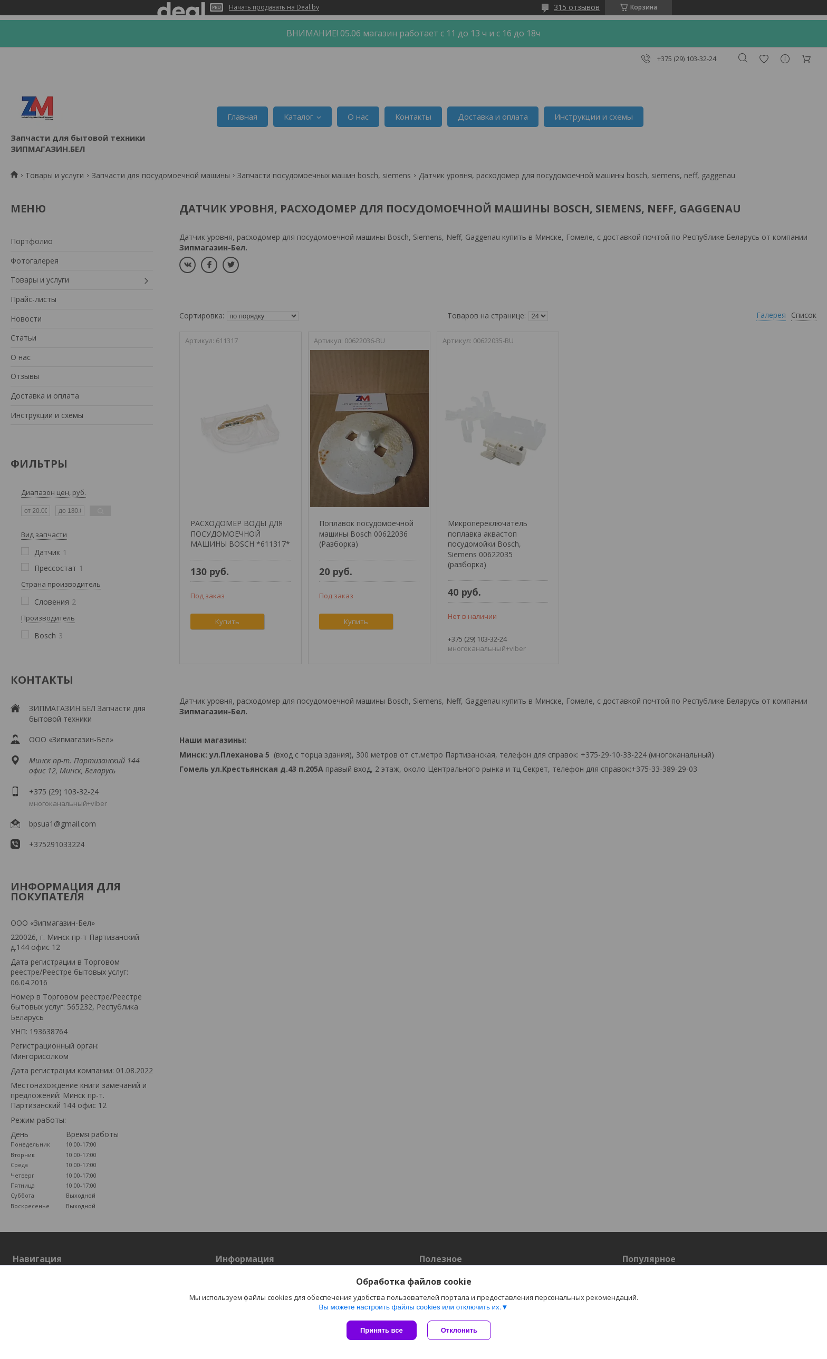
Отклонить (459, 1330)
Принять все (381, 1330)
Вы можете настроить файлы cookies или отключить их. (410, 1307)
